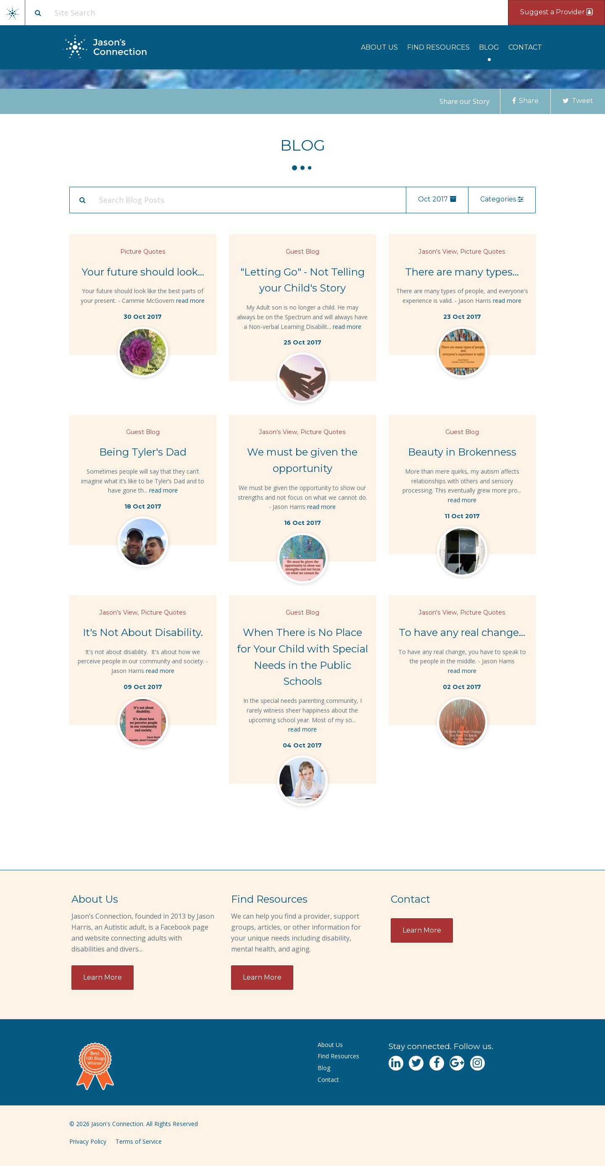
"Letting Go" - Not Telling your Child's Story (302, 280)
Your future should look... (143, 272)
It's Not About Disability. (143, 632)
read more (190, 301)
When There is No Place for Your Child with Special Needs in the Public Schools (302, 656)
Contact (525, 47)
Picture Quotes (143, 251)
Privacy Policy (87, 1141)
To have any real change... (462, 632)
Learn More (102, 977)
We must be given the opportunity (302, 460)
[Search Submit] (82, 199)
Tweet (578, 101)
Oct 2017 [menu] (437, 199)
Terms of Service (139, 1141)
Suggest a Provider (556, 12)
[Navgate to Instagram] (477, 1063)
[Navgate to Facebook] (436, 1063)
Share (525, 101)
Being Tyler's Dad (143, 452)
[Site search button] (37, 12)
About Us (379, 47)
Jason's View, (438, 251)
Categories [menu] (501, 199)
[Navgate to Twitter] (416, 1063)
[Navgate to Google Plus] (457, 1063)
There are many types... (462, 272)
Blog (489, 47)
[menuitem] (379, 47)
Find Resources (438, 47)
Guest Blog (302, 251)
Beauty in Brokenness (462, 452)
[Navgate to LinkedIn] (396, 1063)
